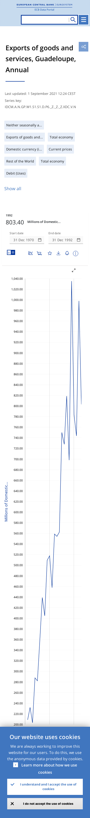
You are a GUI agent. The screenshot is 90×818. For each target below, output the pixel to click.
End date (54, 233)
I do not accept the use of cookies (48, 803)
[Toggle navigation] (83, 20)
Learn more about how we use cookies (49, 768)
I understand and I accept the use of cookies (48, 786)
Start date (17, 233)
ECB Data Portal (44, 9)
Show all (12, 188)
